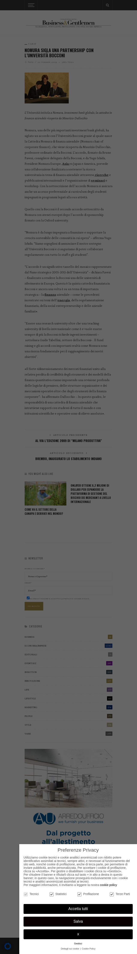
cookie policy (108, 885)
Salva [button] (78, 921)
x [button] (78, 934)
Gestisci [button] (78, 943)
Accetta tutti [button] (78, 909)
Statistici (58, 894)
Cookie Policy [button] (88, 948)
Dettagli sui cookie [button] (70, 948)
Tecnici (31, 894)
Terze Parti (120, 894)
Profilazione (88, 894)
